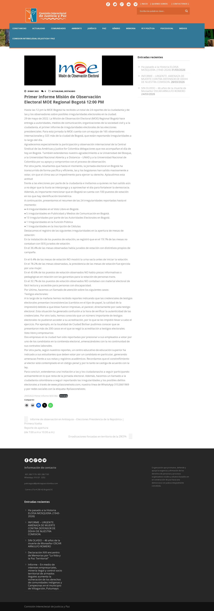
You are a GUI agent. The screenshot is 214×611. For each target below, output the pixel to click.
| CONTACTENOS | (180, 3)
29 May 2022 (33, 91)
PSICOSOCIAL (166, 28)
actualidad (57, 91)
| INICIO (144, 3)
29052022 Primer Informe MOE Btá (41, 395)
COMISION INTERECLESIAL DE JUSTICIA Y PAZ (33, 38)
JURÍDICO (92, 28)
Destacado (69, 91)
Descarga (63, 395)
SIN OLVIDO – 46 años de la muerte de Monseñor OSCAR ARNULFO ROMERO (163, 89)
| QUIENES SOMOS (159, 3)
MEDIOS (183, 28)
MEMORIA (130, 28)
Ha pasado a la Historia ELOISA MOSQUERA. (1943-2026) (159, 68)
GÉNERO (116, 28)
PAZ (104, 28)
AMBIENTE (77, 28)
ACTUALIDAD (38, 28)
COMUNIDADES (58, 28)
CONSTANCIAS (19, 28)
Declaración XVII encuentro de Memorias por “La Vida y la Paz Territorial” (44, 555)
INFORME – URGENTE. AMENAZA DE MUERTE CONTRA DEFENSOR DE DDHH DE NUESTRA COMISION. (164, 79)
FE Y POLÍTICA (148, 28)
